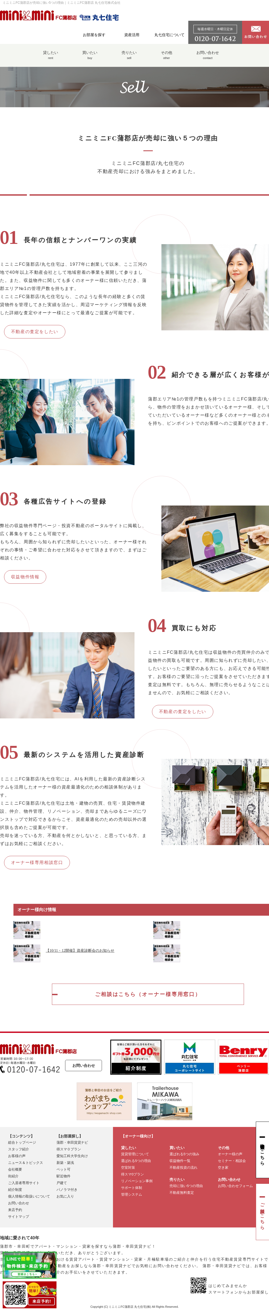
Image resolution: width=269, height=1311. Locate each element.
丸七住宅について (169, 35)
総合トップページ (22, 1143)
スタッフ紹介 (18, 1150)
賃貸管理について (135, 1155)
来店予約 (15, 1211)
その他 (166, 58)
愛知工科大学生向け (72, 1157)
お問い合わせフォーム (235, 1187)
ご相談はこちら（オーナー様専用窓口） (148, 995)
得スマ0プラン (132, 1175)
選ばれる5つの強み (184, 1155)
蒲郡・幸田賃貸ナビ (72, 1143)
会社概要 (15, 1170)
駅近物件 (63, 1177)
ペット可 (63, 1170)
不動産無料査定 (181, 1193)
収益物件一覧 (179, 1162)
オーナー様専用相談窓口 (37, 862)
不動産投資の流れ (183, 1168)
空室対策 (128, 1168)
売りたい (129, 58)
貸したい (50, 58)
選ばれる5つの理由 (136, 1162)
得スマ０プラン (68, 1150)
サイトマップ (18, 1217)
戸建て (61, 1184)
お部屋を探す (94, 35)
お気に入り (65, 1197)
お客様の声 (17, 1157)
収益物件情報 (25, 577)
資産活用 (131, 35)
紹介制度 (15, 1190)
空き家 (223, 1168)
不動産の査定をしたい (34, 331)
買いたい (89, 58)
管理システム (131, 1195)
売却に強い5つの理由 (186, 1187)
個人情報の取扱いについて (29, 1197)
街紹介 (13, 1177)
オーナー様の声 (230, 1155)
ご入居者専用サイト (24, 1184)
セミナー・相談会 (232, 1162)
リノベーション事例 (137, 1182)
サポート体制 (131, 1189)
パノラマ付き (66, 1190)
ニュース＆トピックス (25, 1163)
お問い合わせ (207, 58)
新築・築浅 (65, 1163)
